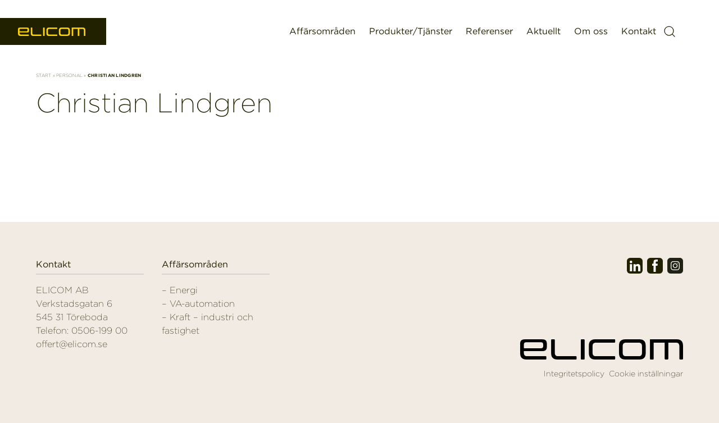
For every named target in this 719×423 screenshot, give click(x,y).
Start (43, 75)
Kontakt (638, 31)
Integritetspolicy (574, 373)
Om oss (591, 31)
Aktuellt (543, 31)
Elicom (53, 32)
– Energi (180, 290)
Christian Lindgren (154, 103)
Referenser (489, 31)
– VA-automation (198, 303)
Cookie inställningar (646, 373)
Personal (69, 75)
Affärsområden (322, 31)
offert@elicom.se (71, 344)
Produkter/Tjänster (410, 31)
